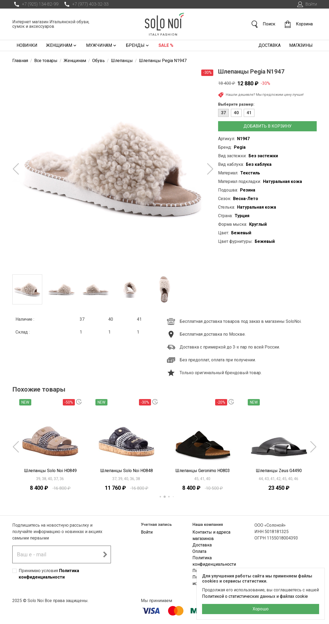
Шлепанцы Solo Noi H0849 (50, 470)
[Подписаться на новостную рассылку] (105, 554)
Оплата (199, 551)
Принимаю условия (49, 574)
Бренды (138, 45)
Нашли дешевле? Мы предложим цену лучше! (261, 95)
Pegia (240, 147)
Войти (306, 4)
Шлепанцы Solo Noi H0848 (126, 470)
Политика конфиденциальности (214, 561)
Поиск (263, 24)
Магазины (301, 45)
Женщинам (62, 45)
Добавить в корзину (267, 126)
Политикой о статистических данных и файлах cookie (255, 596)
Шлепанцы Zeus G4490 (279, 470)
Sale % (165, 45)
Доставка (269, 45)
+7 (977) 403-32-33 (86, 4)
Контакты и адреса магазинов (211, 535)
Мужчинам (101, 45)
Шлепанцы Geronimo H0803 (202, 470)
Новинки (27, 45)
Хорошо (261, 608)
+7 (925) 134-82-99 (35, 4)
